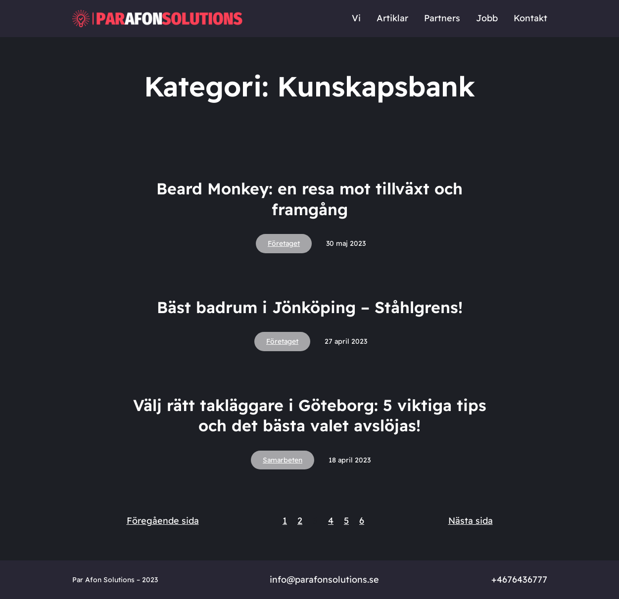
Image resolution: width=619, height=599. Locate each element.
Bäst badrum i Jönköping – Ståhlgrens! (310, 307)
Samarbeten (282, 460)
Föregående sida (163, 520)
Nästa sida (470, 520)
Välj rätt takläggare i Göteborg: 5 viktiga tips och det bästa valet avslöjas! (309, 415)
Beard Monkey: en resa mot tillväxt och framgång (309, 199)
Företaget (284, 243)
